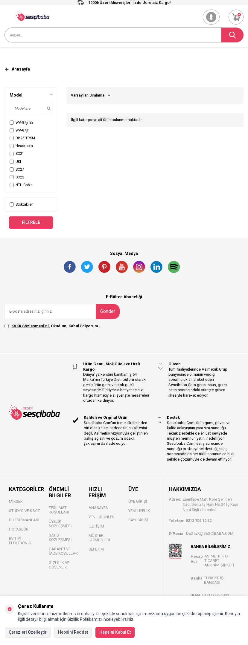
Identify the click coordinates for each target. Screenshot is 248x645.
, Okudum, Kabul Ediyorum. (51, 326)
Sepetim (96, 549)
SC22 (17, 177)
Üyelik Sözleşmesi (60, 523)
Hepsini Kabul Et (115, 632)
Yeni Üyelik (139, 510)
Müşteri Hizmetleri (99, 537)
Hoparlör (18, 529)
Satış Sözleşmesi (60, 537)
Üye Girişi (137, 501)
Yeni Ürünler (102, 517)
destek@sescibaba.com (209, 533)
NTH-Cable (21, 185)
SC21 (17, 154)
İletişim (96, 526)
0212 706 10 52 (199, 520)
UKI (15, 162)
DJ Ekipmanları (24, 520)
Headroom (21, 146)
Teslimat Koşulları (59, 509)
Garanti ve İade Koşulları (64, 551)
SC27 (17, 169)
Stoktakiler (21, 204)
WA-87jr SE (22, 122)
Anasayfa (98, 507)
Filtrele (31, 222)
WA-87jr (19, 130)
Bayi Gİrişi (138, 520)
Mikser (16, 501)
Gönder (107, 311)
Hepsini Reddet (73, 632)
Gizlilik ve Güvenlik (59, 564)
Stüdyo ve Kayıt (24, 510)
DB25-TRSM (22, 138)
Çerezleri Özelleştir (28, 632)
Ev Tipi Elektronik (20, 540)
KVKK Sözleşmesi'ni (30, 326)
